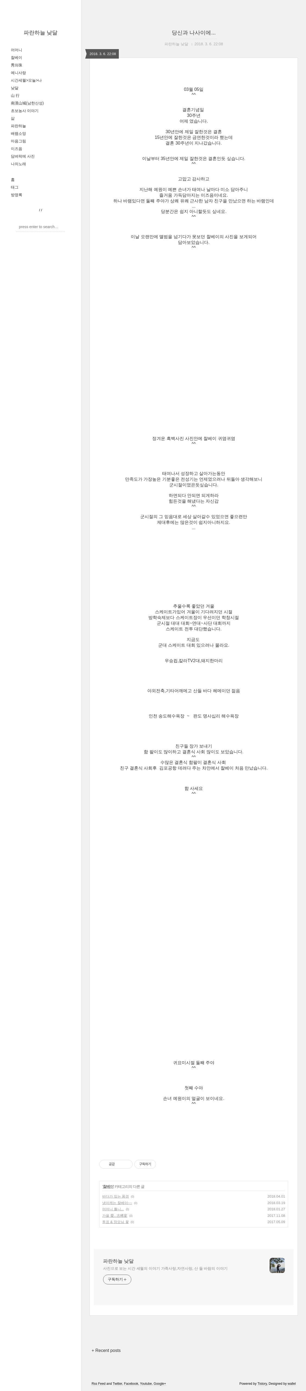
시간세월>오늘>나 (26, 80)
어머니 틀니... (113, 1209)
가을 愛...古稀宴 (114, 1216)
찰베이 (16, 57)
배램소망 (18, 133)
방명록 (16, 195)
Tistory (262, 1384)
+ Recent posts (106, 1350)
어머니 (16, 50)
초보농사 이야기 (25, 111)
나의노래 (18, 164)
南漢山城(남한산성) (27, 103)
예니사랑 (18, 73)
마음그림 (18, 141)
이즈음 (16, 148)
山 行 (15, 95)
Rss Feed (99, 1384)
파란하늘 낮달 (41, 33)
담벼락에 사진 (23, 156)
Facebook (131, 1384)
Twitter (117, 1384)
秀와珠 (16, 65)
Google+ (160, 1384)
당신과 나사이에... (194, 33)
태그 (14, 187)
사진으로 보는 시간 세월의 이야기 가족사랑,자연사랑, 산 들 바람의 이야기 (165, 1268)
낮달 (14, 88)
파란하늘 (18, 126)
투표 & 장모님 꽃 (115, 1222)
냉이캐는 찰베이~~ (117, 1203)
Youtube (146, 1384)
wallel (292, 1384)
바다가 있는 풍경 (115, 1196)
